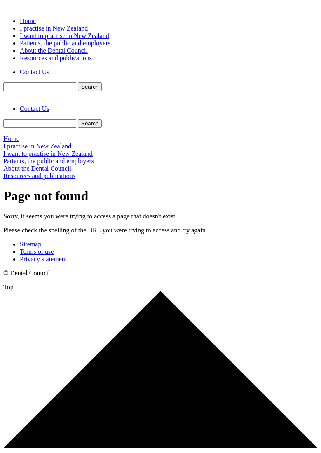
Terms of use (37, 251)
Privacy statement (43, 259)
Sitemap (30, 244)
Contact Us (34, 71)
